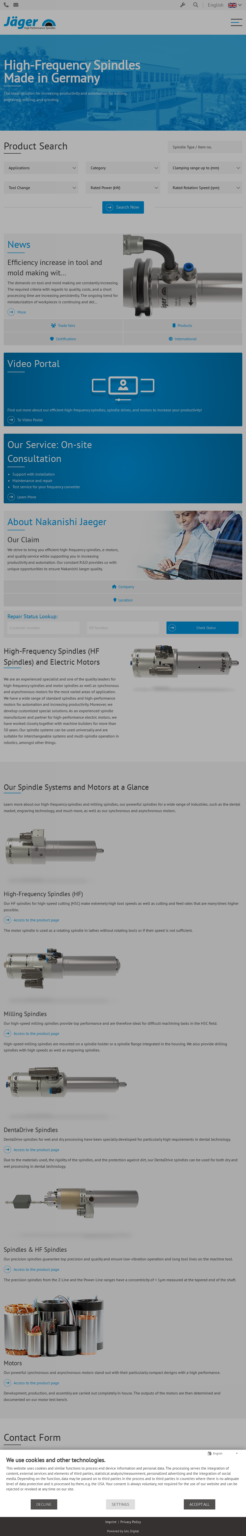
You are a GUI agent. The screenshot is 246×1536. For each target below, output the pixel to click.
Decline (44, 1504)
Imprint (110, 1522)
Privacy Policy (130, 1522)
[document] (123, 1477)
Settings (120, 1504)
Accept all (200, 1504)
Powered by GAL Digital (123, 1531)
